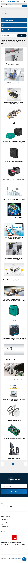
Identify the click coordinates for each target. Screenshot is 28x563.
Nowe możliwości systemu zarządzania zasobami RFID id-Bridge (14, 238)
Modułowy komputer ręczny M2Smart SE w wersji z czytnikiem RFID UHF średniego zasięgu (14, 300)
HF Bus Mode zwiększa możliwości (14, 359)
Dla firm (24, 6)
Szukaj (22, 35)
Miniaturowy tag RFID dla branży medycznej (14, 199)
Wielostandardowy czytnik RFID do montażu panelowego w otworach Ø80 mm (14, 419)
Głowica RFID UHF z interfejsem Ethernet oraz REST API (14, 319)
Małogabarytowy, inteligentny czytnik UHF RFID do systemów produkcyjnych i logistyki (14, 339)
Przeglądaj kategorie (8, 20)
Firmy (6, 6)
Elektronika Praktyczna (6, 526)
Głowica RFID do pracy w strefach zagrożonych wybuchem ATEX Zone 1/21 (14, 280)
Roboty (9, 4)
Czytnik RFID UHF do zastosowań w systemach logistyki (14, 83)
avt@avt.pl (24, 544)
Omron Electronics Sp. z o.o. (14, 256)
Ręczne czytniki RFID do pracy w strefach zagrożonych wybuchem (14, 457)
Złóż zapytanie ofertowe (9, 25)
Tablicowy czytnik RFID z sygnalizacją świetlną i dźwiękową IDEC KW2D (14, 180)
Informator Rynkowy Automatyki (8, 506)
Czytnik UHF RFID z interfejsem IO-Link (14, 161)
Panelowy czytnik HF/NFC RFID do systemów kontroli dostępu (14, 400)
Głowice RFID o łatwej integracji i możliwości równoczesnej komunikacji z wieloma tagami (14, 142)
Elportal (2, 524)
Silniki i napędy (4, 4)
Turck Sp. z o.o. (14, 358)
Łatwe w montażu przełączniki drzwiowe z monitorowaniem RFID (14, 259)
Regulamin (3, 513)
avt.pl (23, 546)
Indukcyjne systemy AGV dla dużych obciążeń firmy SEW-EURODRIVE (14, 380)
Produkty (11, 6)
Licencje (3, 514)
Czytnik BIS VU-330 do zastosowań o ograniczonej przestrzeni (14, 64)
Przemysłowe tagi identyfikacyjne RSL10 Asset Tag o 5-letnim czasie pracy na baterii (14, 218)
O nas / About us (4, 505)
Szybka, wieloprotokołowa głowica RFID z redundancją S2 (14, 103)
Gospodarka (16, 6)
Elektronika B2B (4, 522)
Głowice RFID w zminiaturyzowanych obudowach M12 (14, 122)
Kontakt (2, 503)
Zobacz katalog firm (8, 30)
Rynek (2, 6)
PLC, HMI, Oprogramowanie (17, 4)
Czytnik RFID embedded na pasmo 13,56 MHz (14, 438)
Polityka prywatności (5, 516)
